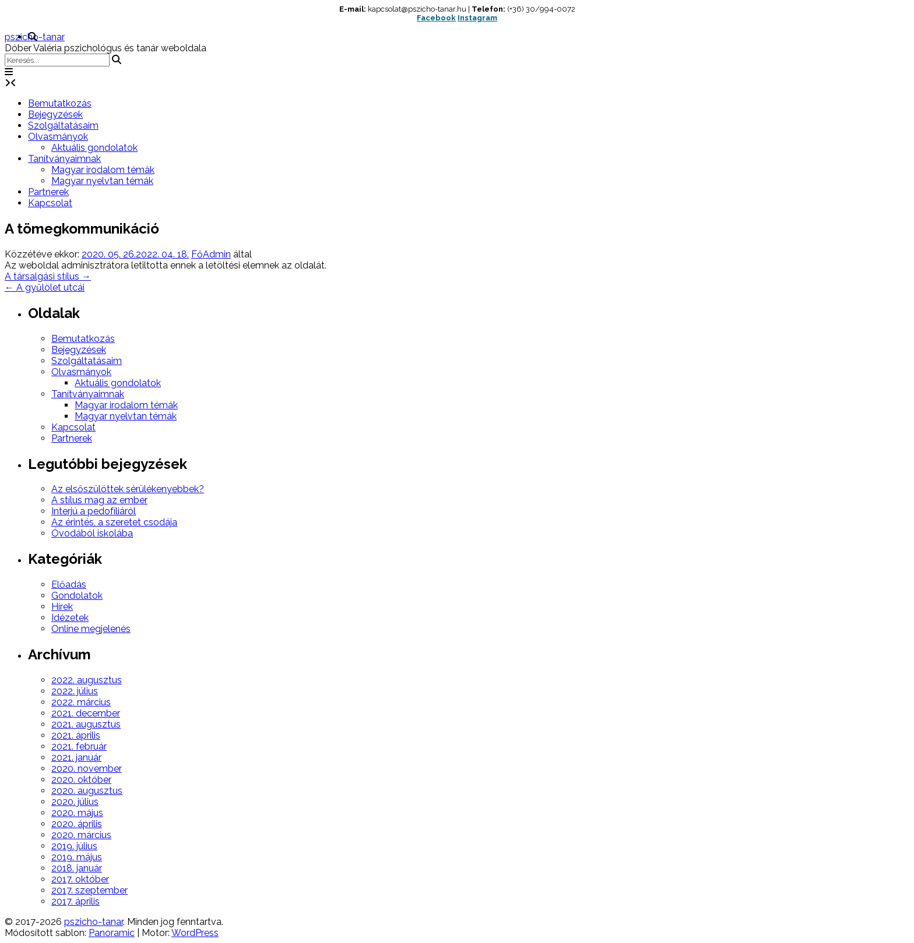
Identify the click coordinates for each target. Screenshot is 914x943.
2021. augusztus (86, 724)
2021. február (79, 746)
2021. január (76, 757)
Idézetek (70, 617)
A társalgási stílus (48, 276)
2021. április (75, 735)
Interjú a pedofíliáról (93, 511)
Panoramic (112, 932)
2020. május (77, 812)
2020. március (81, 834)
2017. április (75, 901)
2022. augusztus (86, 680)
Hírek (62, 606)
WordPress (195, 932)
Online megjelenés (91, 628)
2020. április (76, 823)
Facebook (436, 17)
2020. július (75, 801)
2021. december (85, 713)
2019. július (74, 846)
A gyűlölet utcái (45, 287)
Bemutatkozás (60, 103)
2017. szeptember (89, 890)
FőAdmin (211, 254)
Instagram (477, 17)
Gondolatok (77, 595)
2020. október (81, 779)
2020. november (86, 768)
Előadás (68, 584)
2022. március (81, 702)
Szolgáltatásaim (63, 125)
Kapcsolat (50, 203)
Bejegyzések (55, 114)
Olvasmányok (58, 136)
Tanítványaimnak (64, 158)
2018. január (76, 868)
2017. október (80, 879)
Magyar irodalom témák (102, 169)
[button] (9, 71)
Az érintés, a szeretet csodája (114, 522)
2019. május (76, 857)
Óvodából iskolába (92, 533)
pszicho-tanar (35, 37)
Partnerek (48, 191)
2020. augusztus (86, 790)
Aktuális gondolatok (94, 147)
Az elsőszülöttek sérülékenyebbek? (127, 489)
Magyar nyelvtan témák (102, 180)
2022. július (74, 691)
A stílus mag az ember (99, 500)
